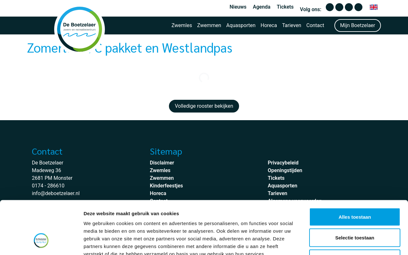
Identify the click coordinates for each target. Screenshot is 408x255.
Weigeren (354, 213)
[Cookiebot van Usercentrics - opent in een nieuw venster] (41, 242)
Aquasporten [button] (241, 25)
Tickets (285, 7)
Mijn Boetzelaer (357, 25)
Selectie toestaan (355, 192)
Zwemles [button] (181, 25)
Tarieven (291, 25)
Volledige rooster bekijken (204, 106)
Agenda (261, 7)
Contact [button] (315, 25)
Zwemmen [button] (209, 25)
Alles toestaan (355, 171)
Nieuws (237, 7)
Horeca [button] (269, 25)
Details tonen (344, 242)
